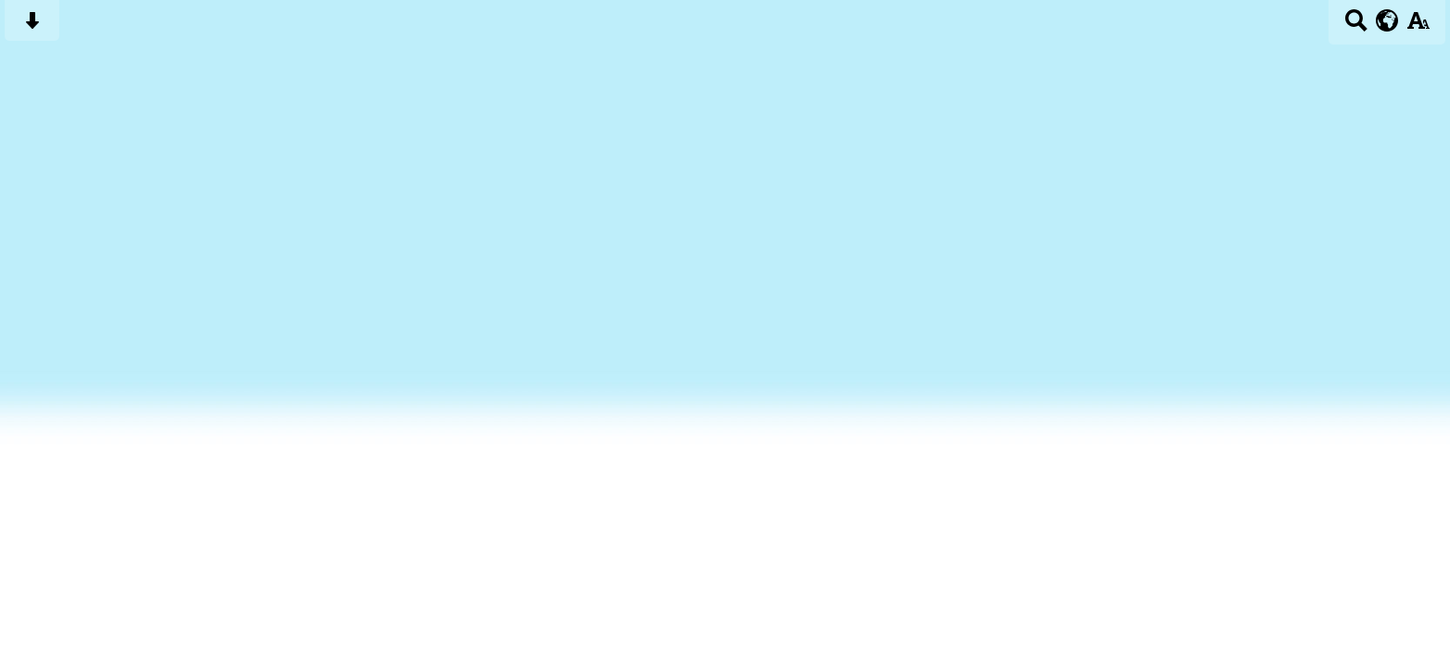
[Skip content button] (32, 26)
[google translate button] (1387, 20)
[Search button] (1355, 26)
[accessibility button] (1418, 26)
